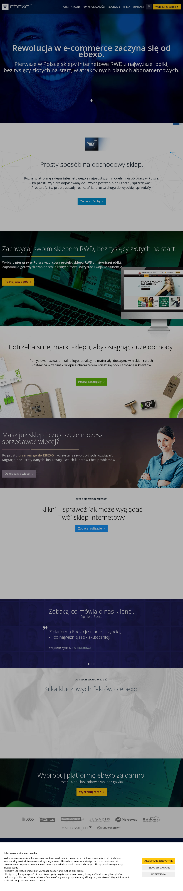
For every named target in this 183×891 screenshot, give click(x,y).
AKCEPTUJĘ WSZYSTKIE (158, 861)
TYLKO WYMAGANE (158, 867)
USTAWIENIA (158, 874)
